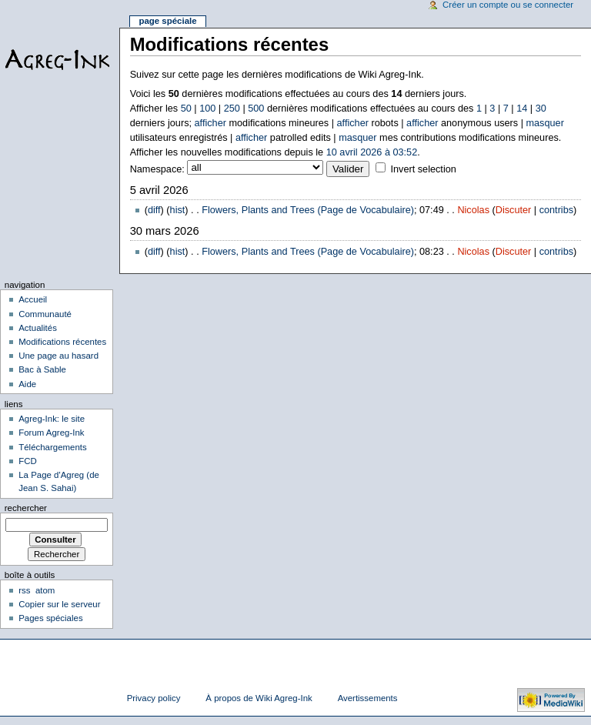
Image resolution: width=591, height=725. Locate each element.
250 (232, 108)
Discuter (514, 210)
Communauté (45, 314)
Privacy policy (154, 698)
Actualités (37, 327)
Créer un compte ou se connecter (507, 4)
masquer (545, 123)
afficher (210, 123)
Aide (27, 384)
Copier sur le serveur (59, 604)
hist (177, 210)
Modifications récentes (62, 341)
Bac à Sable (42, 369)
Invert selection (423, 169)
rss (24, 590)
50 (186, 108)
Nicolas (473, 210)
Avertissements (368, 698)
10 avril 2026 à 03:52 (372, 152)
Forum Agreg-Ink (51, 432)
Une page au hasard (58, 355)
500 (256, 108)
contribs (556, 210)
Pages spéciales (50, 618)
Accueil (32, 299)
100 (207, 108)
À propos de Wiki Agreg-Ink (258, 698)
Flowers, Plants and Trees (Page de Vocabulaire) (308, 210)
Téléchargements (52, 447)
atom (45, 590)
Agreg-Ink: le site (51, 418)
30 (541, 108)
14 (521, 108)
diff (154, 210)
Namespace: (157, 169)
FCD (27, 461)
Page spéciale (167, 20)
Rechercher (26, 508)
